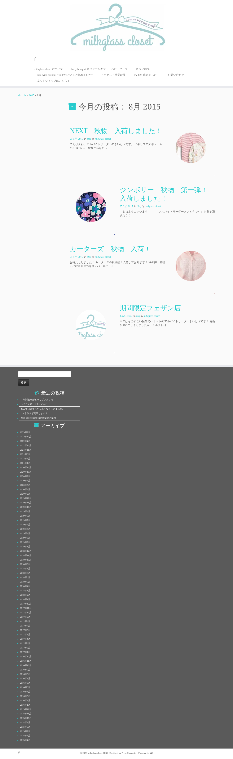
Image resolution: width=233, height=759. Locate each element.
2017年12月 (25, 603)
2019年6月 (25, 524)
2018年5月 (25, 581)
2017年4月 (25, 639)
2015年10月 (25, 718)
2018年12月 (25, 551)
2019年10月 (25, 507)
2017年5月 (25, 634)
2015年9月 (25, 722)
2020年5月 (25, 485)
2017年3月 (25, 643)
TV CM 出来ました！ (146, 74)
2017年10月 (25, 612)
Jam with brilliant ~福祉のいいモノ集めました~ (65, 74)
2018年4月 (25, 586)
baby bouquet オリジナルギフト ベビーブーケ (99, 69)
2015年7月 (25, 731)
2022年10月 (25, 436)
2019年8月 (25, 515)
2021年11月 (25, 449)
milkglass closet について (48, 69)
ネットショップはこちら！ (53, 80)
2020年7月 (25, 476)
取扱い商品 (143, 69)
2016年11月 (25, 661)
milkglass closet (103, 138)
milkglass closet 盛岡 (98, 753)
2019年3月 (25, 537)
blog (89, 138)
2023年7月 (25, 432)
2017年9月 (25, 617)
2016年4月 (25, 691)
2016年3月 (25, 696)
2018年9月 (25, 564)
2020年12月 (25, 467)
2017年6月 (25, 630)
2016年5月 (25, 687)
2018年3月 (25, 590)
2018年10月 (25, 559)
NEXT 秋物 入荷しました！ (116, 130)
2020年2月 (25, 493)
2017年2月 (25, 647)
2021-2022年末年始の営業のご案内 (38, 418)
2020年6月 (25, 480)
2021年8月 (25, 454)
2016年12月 (25, 656)
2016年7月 (25, 678)
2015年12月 (25, 709)
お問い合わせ (176, 74)
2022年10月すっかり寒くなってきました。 (43, 408)
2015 (31, 95)
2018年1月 (25, 599)
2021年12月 (25, 445)
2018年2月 (25, 595)
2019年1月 (25, 546)
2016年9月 (25, 669)
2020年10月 (25, 471)
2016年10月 (25, 665)
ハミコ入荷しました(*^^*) (34, 404)
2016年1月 (25, 705)
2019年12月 (25, 498)
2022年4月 (25, 441)
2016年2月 (25, 700)
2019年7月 (25, 520)
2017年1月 (25, 652)
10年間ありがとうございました (37, 399)
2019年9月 (25, 511)
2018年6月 (25, 577)
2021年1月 (25, 463)
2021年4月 (25, 458)
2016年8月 (25, 674)
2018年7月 (25, 573)
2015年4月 (25, 740)
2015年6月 (25, 735)
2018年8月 (25, 568)
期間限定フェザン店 (150, 307)
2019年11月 (25, 502)
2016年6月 (25, 683)
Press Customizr (129, 753)
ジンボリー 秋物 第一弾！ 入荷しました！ (167, 193)
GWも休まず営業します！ (34, 413)
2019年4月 (25, 533)
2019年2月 (25, 542)
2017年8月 (25, 621)
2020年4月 (25, 489)
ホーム (22, 95)
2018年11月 (25, 555)
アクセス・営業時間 (113, 74)
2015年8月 (25, 726)
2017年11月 (25, 608)
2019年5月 (25, 529)
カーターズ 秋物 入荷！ (110, 248)
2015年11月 (25, 713)
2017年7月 (25, 625)
